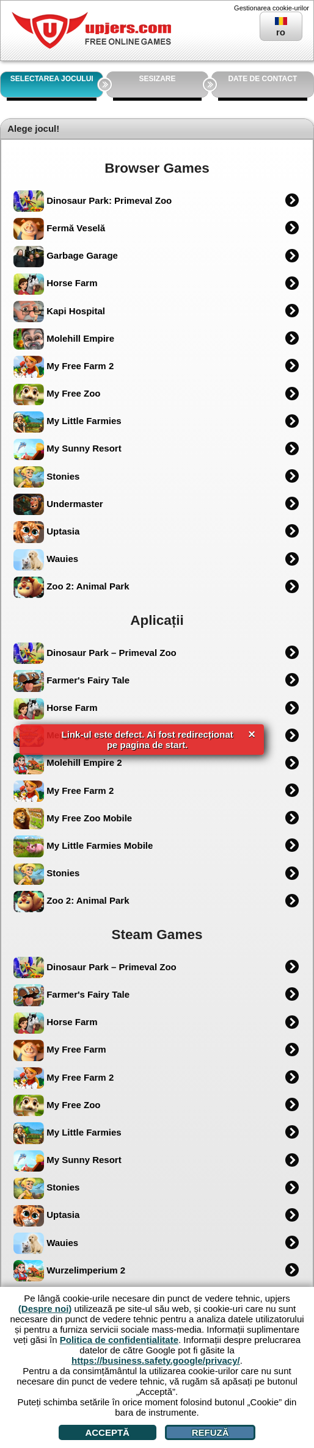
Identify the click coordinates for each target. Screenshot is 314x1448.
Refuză (210, 1432)
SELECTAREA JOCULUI (51, 78)
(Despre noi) (45, 1308)
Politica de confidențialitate (119, 1340)
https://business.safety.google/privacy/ (155, 1360)
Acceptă (107, 1432)
